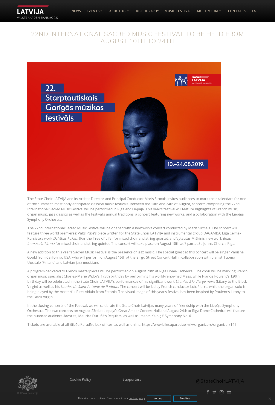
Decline (185, 398)
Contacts (237, 11)
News (76, 11)
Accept (159, 398)
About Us (117, 11)
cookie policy (137, 398)
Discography (147, 11)
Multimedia (207, 11)
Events (93, 11)
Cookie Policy (80, 379)
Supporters (132, 379)
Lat (255, 11)
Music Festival (178, 11)
